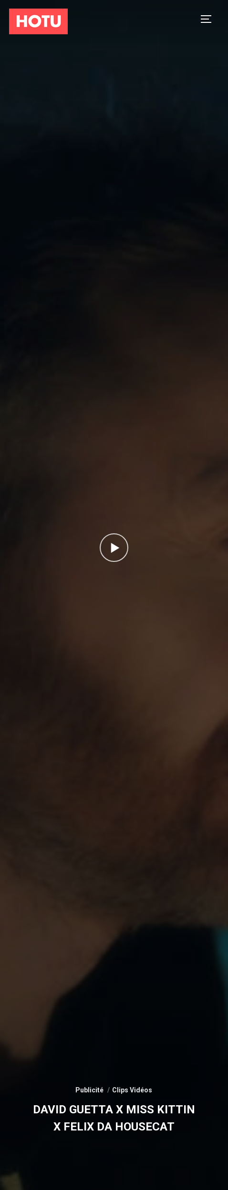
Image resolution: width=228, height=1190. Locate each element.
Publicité (89, 1090)
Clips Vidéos (132, 1090)
